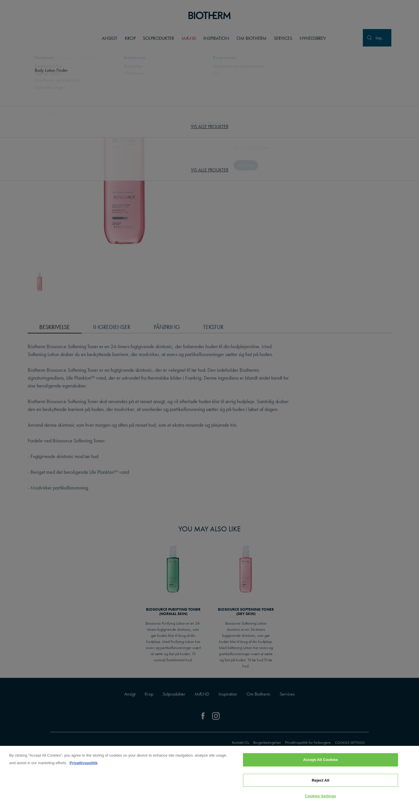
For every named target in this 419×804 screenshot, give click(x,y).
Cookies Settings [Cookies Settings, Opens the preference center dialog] (320, 797)
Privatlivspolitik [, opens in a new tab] (83, 764)
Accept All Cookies (320, 761)
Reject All (320, 781)
